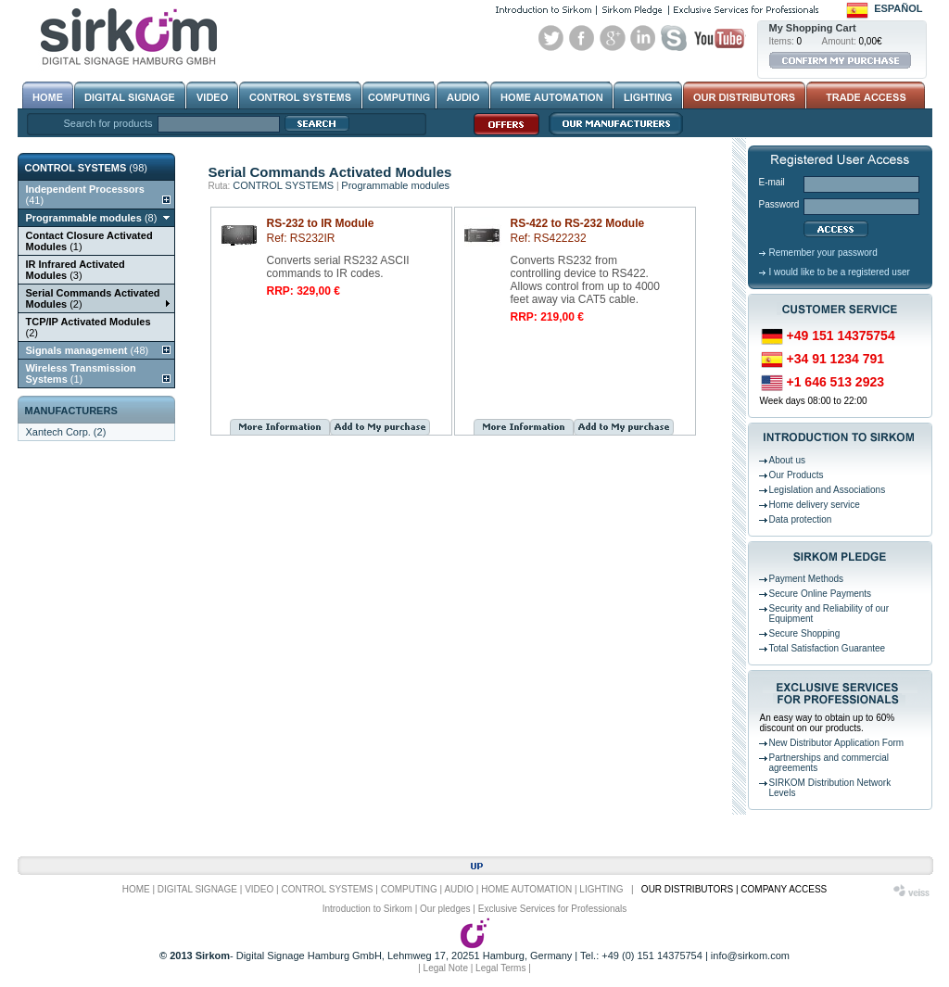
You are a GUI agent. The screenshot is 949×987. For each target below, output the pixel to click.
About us (787, 460)
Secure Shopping (805, 633)
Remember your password (823, 252)
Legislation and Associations (827, 490)
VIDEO (259, 889)
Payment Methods (806, 579)
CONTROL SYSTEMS (283, 185)
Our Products (796, 475)
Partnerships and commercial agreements (829, 763)
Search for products (108, 123)
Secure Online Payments (820, 593)
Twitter (551, 38)
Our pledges (445, 909)
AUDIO (459, 889)
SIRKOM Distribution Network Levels (830, 788)
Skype (674, 38)
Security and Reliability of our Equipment (829, 613)
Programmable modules (395, 185)
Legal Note (446, 968)
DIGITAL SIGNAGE (197, 889)
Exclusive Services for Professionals (552, 909)
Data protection (800, 519)
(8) (92, 217)
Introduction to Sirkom (367, 909)
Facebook (582, 38)
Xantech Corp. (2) (66, 431)
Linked (643, 38)
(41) (85, 194)
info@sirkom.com (750, 955)
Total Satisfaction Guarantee (827, 648)
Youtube (719, 38)
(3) (75, 270)
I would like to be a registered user (839, 272)
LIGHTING (601, 889)
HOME (136, 889)
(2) (93, 298)
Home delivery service (814, 505)
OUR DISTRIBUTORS (687, 889)
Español (898, 8)
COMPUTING (409, 889)
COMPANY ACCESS (783, 889)
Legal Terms (500, 968)
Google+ (612, 38)
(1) (89, 241)
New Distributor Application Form (837, 743)
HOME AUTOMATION (526, 889)
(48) (87, 350)
